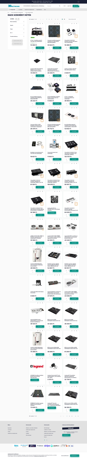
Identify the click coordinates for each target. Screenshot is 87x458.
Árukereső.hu (24, 446)
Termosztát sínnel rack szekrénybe (52, 153)
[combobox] (54, 6)
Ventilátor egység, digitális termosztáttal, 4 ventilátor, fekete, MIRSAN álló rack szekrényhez (70, 265)
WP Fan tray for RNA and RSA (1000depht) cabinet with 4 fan (71, 348)
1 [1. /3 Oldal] (46, 19)
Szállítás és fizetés (47, 429)
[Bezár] (78, 2)
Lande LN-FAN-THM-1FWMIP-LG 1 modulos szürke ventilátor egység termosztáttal (71, 292)
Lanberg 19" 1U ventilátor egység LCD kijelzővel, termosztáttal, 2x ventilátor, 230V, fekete (71, 377)
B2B (45, 9)
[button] (12, 9)
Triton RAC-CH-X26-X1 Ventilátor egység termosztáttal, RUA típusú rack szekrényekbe (71, 210)
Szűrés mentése (17, 40)
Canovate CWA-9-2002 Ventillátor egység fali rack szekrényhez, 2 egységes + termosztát (36, 126)
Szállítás (27, 433)
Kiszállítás (20, 9)
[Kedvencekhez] (40, 23)
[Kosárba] (40, 48)
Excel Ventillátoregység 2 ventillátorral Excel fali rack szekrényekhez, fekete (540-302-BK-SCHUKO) (71, 126)
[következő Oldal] (55, 19)
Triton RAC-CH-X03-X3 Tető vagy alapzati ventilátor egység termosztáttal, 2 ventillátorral (37, 209)
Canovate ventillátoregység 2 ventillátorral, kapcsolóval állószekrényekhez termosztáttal (53, 42)
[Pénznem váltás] (64, 6)
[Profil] (69, 6)
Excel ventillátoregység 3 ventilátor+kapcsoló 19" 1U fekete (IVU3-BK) (36, 97)
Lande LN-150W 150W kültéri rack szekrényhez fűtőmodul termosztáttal (36, 348)
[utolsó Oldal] (58, 19)
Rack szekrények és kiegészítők (17, 12)
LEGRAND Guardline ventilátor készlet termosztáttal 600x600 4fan (36, 376)
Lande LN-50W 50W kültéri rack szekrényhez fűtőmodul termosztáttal (36, 265)
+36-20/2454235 (26, 5)
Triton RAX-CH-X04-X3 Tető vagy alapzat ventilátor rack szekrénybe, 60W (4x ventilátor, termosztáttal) (53, 182)
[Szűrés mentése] (16, 19)
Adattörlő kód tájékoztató (29, 9)
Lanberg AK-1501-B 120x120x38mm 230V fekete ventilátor (53, 209)
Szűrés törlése (16, 43)
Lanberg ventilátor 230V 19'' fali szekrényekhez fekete (71, 69)
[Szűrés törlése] (18, 19)
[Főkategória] (8, 12)
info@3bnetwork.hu (34, 5)
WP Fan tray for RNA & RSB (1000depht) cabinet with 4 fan (54, 348)
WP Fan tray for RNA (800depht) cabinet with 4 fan (71, 320)
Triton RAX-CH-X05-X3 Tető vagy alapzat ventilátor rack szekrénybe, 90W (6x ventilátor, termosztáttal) (71, 154)
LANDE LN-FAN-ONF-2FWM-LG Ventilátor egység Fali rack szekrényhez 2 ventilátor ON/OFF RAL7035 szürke (37, 237)
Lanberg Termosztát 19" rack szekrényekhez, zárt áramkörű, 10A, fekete (54, 376)
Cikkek (9, 431)
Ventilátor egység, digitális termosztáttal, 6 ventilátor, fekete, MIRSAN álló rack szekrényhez (53, 265)
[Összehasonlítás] (38, 23)
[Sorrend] (73, 19)
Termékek (9, 429)
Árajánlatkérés (39, 9)
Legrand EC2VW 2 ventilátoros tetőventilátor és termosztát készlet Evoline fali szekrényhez (71, 237)
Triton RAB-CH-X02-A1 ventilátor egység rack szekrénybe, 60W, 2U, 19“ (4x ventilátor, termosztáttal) (36, 182)
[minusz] (34, 48)
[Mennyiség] (32, 48)
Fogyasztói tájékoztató (48, 435)
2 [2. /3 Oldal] (69, 416)
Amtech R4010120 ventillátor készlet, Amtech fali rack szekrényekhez (53, 97)
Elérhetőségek (28, 435)
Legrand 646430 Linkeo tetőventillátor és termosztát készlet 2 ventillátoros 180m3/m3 (36, 321)
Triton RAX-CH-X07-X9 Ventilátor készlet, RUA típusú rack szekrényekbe (71, 41)
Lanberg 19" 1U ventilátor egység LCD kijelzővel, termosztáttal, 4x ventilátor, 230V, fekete (53, 70)
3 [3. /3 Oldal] (51, 19)
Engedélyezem (74, 455)
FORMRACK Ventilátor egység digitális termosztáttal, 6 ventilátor (36, 404)
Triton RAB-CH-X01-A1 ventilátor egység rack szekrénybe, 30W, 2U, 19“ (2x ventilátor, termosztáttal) (71, 182)
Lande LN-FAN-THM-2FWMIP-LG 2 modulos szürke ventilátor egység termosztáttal (54, 237)
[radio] (64, 19)
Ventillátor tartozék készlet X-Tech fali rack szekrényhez (36, 153)
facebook (44, 440)
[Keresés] (59, 6)
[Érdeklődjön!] (51, 212)
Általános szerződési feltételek (31, 427)
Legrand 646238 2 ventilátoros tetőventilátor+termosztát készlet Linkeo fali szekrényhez (54, 292)
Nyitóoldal (9, 427)
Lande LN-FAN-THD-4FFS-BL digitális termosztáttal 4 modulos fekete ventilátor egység (36, 70)
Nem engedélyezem (65, 455)
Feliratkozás (65, 435)
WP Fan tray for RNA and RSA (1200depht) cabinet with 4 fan (71, 404)
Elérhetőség (41, 5)
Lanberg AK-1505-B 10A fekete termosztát (37, 292)
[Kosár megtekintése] (76, 6)
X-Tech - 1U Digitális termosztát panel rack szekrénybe (69, 97)
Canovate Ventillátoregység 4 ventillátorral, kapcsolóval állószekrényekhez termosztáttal (53, 126)
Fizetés (27, 431)
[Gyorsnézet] (42, 23)
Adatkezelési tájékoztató (30, 429)
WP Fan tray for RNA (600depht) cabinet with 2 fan (53, 320)
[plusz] (34, 47)
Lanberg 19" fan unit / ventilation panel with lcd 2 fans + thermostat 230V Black (53, 404)
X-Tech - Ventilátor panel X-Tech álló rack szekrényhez (36, 41)
